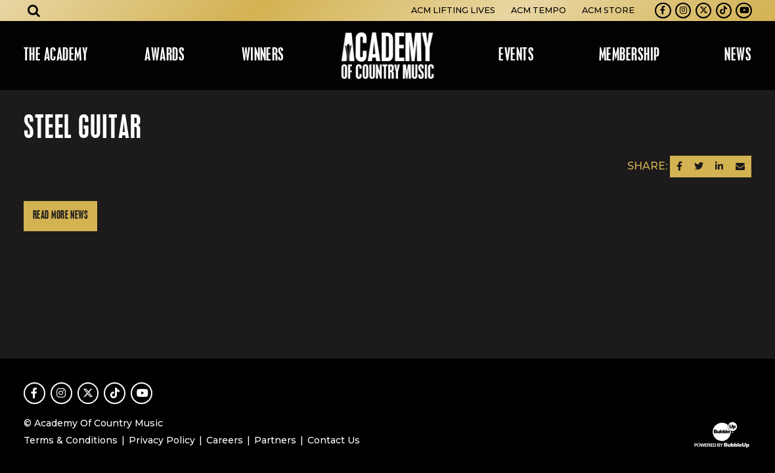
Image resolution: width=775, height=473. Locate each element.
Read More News (60, 216)
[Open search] (34, 10)
